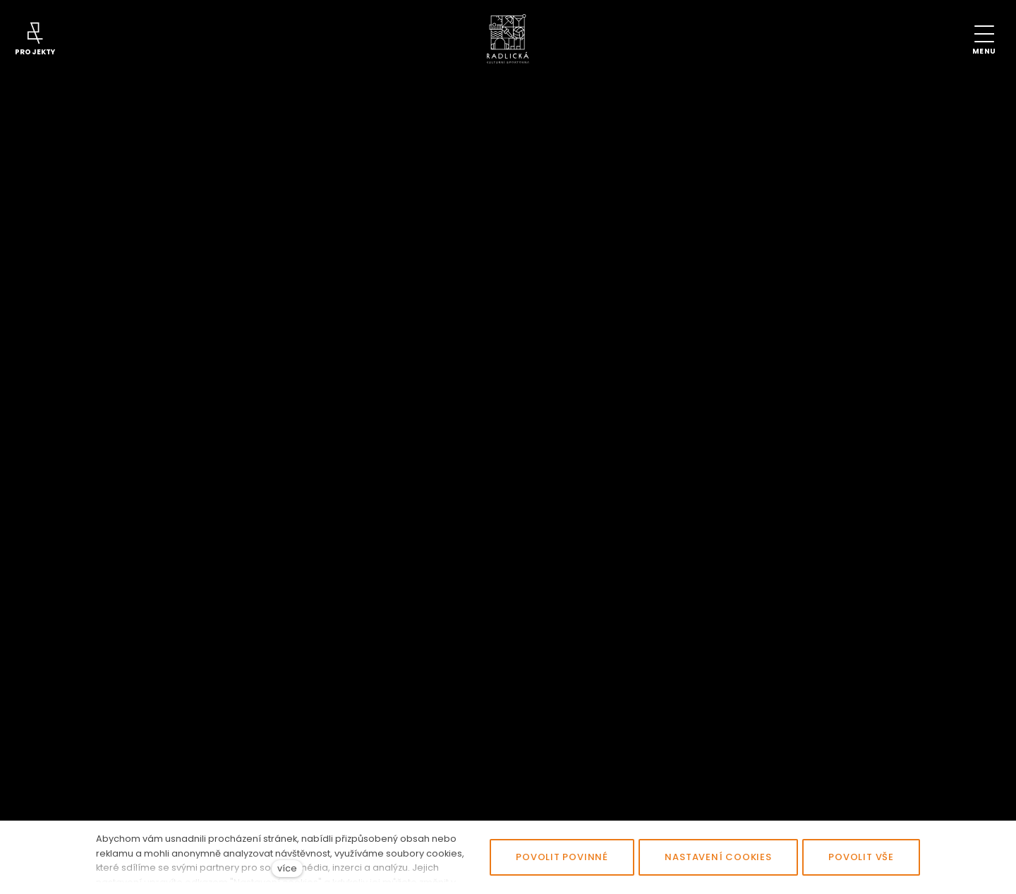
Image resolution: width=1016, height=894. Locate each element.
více (287, 868)
